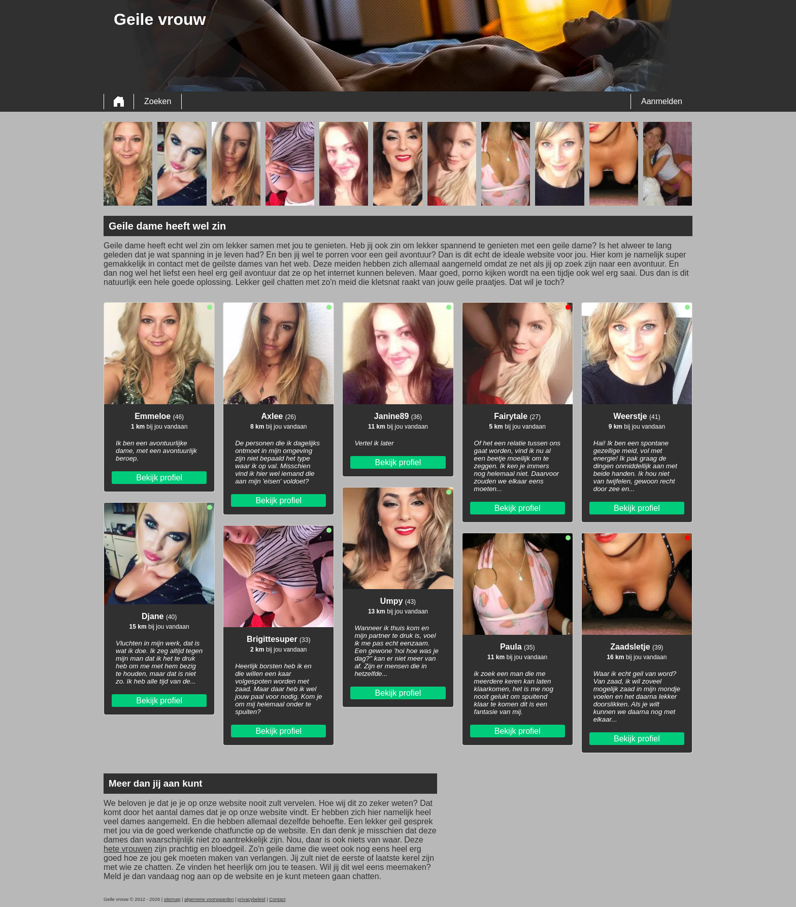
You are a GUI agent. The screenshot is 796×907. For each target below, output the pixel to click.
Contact (277, 899)
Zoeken (157, 101)
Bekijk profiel (159, 477)
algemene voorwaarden (209, 899)
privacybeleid (251, 899)
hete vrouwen (128, 849)
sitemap (172, 899)
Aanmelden (661, 101)
